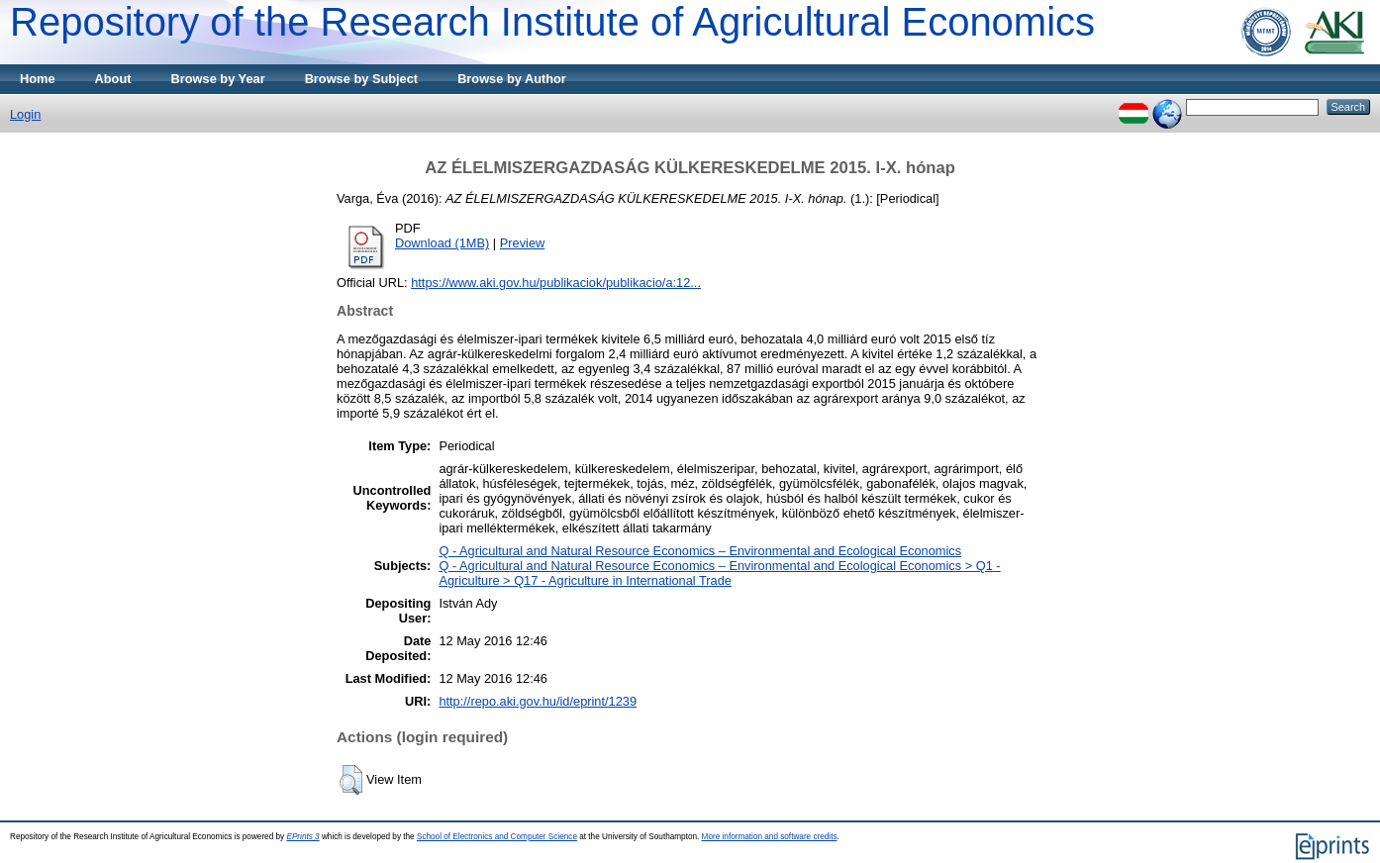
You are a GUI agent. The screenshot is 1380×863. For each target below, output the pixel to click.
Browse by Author (511, 78)
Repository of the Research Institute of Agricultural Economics (552, 22)
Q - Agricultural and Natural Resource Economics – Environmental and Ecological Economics (700, 550)
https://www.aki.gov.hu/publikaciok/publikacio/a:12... (556, 282)
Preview (522, 243)
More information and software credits (770, 836)
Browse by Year (218, 78)
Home (37, 78)
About (113, 78)
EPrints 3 (302, 836)
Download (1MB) (442, 243)
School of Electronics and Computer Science (497, 836)
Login (25, 114)
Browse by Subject (362, 78)
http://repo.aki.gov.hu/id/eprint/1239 (538, 701)
